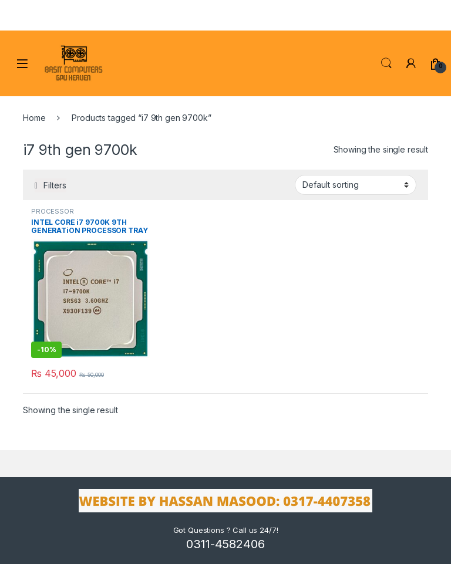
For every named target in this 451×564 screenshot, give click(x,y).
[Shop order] (355, 185)
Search (386, 63)
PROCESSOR (52, 211)
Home (34, 118)
